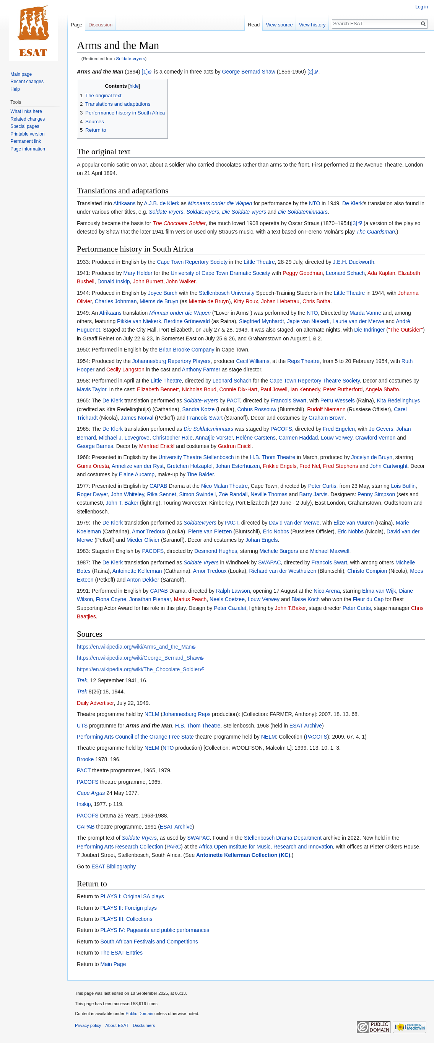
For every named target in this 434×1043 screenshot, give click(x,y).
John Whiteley (127, 494)
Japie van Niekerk (308, 321)
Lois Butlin (403, 486)
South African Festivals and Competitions (149, 941)
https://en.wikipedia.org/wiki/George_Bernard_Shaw (138, 658)
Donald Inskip (114, 281)
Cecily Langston (125, 369)
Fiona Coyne (111, 599)
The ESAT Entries (121, 953)
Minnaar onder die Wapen (180, 313)
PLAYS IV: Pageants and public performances (154, 930)
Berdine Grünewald (187, 321)
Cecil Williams (252, 361)
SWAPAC (269, 562)
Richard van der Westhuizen (283, 571)
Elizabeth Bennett (158, 389)
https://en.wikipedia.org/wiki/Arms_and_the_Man (134, 647)
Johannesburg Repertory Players (171, 361)
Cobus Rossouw (256, 409)
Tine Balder (200, 474)
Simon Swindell (197, 494)
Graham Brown (327, 418)
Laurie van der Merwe (358, 321)
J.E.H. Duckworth (353, 262)
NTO (314, 203)
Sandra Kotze (198, 409)
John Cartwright (389, 466)
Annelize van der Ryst (138, 466)
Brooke (85, 759)
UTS (82, 726)
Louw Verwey (336, 438)
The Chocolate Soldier (179, 223)
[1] (145, 72)
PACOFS (281, 429)
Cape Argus (91, 793)
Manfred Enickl (157, 446)
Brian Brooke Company (187, 350)
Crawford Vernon (375, 438)
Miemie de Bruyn (209, 301)
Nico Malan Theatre (224, 486)
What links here (26, 111)
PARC (173, 847)
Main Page (113, 964)
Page (76, 25)
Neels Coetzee (227, 599)
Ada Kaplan (381, 273)
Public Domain (139, 1013)
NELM (152, 714)
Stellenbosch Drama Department (283, 838)
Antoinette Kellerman (137, 571)
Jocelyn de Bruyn (371, 457)
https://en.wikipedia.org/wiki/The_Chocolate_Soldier (138, 669)
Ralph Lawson (233, 591)
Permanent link (25, 141)
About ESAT (117, 1025)
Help (15, 89)
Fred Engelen (339, 429)
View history (312, 25)
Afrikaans (124, 203)
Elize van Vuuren (353, 523)
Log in (421, 7)
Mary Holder (137, 273)
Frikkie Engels (279, 466)
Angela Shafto (382, 389)
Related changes (27, 119)
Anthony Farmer (201, 369)
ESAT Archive (305, 726)
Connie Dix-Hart (238, 389)
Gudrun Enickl (235, 446)
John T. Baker (122, 503)
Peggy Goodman (303, 273)
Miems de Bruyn (159, 301)
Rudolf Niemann (326, 409)
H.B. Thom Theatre (273, 457)
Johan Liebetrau (280, 301)
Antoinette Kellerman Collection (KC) (243, 855)
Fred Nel (309, 466)
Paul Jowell (274, 389)
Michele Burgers (279, 551)
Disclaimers (144, 1025)
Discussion (100, 25)
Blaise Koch (305, 599)
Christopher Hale (173, 438)
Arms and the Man (100, 72)
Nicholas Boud (199, 389)
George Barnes (95, 446)
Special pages (24, 126)
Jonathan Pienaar (150, 599)
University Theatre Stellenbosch (196, 457)
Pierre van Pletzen (210, 531)
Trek (82, 680)
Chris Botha (316, 301)
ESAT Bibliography (113, 866)
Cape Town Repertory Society (192, 262)
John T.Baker (290, 608)
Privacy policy (88, 1025)
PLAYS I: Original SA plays (132, 896)
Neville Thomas (268, 494)
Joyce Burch (162, 293)
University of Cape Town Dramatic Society (220, 273)
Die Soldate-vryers (244, 212)
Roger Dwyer (92, 494)
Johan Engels (261, 540)
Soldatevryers (202, 212)
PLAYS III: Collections (126, 919)
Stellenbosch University (227, 293)
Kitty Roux (246, 301)
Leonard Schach (345, 273)
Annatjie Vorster (214, 438)
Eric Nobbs (276, 531)
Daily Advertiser (95, 703)
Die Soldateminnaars (303, 212)
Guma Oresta (93, 466)
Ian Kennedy (305, 389)
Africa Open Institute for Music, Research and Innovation (266, 847)
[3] (354, 223)
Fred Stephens (340, 466)
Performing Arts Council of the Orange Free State (135, 737)
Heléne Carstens (256, 438)
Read (254, 25)
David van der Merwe (294, 523)
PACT (233, 400)
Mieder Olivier (143, 540)
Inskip (84, 804)
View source (279, 25)
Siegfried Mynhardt (261, 321)
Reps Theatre (303, 361)
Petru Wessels (337, 400)
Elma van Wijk (379, 591)
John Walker (180, 281)
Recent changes (27, 81)
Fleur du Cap (368, 599)
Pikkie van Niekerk (139, 321)
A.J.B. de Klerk (161, 203)
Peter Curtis (322, 486)
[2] (310, 72)
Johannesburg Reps (186, 714)
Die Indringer (369, 330)
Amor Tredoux (149, 531)
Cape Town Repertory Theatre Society (315, 381)
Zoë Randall (233, 494)
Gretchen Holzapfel (190, 466)
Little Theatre (259, 262)
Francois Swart (288, 400)
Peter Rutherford (343, 389)
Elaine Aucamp (136, 474)
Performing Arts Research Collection (120, 847)
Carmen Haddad (298, 438)
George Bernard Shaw (248, 72)
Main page (21, 74)
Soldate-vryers (130, 58)
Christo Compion (367, 571)
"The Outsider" (405, 330)
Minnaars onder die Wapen (220, 203)
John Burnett (148, 281)
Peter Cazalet (230, 608)
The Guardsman (375, 232)
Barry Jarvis (313, 494)
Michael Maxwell (329, 551)
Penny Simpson (376, 494)
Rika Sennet (161, 494)
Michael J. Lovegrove (124, 438)
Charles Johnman (116, 301)
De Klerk (352, 203)
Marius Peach (190, 599)
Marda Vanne (365, 313)
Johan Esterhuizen (238, 466)
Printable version (27, 134)
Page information (27, 149)
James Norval (137, 418)
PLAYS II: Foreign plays (128, 908)
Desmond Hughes (215, 551)
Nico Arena (327, 591)
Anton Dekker (143, 580)
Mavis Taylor (91, 389)
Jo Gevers (381, 429)
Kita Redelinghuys (398, 400)
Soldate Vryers (201, 562)
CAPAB (158, 486)
